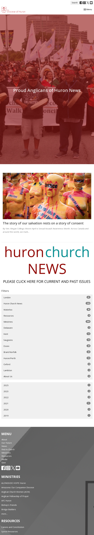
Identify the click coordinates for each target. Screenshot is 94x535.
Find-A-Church (8, 449)
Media (4, 459)
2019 (47, 415)
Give (4, 462)
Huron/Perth (47, 358)
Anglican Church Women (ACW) (15, 491)
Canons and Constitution (12, 527)
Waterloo (47, 309)
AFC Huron (6, 500)
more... (4, 513)
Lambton (47, 370)
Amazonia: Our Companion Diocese (17, 487)
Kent (47, 333)
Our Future (7, 442)
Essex (47, 345)
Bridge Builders (8, 509)
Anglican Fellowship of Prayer (15, 496)
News (4, 446)
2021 (47, 403)
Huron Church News (47, 303)
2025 (47, 385)
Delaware (47, 327)
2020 (47, 409)
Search (75, 2)
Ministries (47, 321)
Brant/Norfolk (47, 352)
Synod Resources (9, 531)
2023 (47, 391)
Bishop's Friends (9, 505)
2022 (47, 397)
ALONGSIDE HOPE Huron (13, 483)
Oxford (47, 364)
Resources (47, 315)
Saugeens (47, 339)
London (47, 297)
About (4, 439)
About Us (47, 376)
